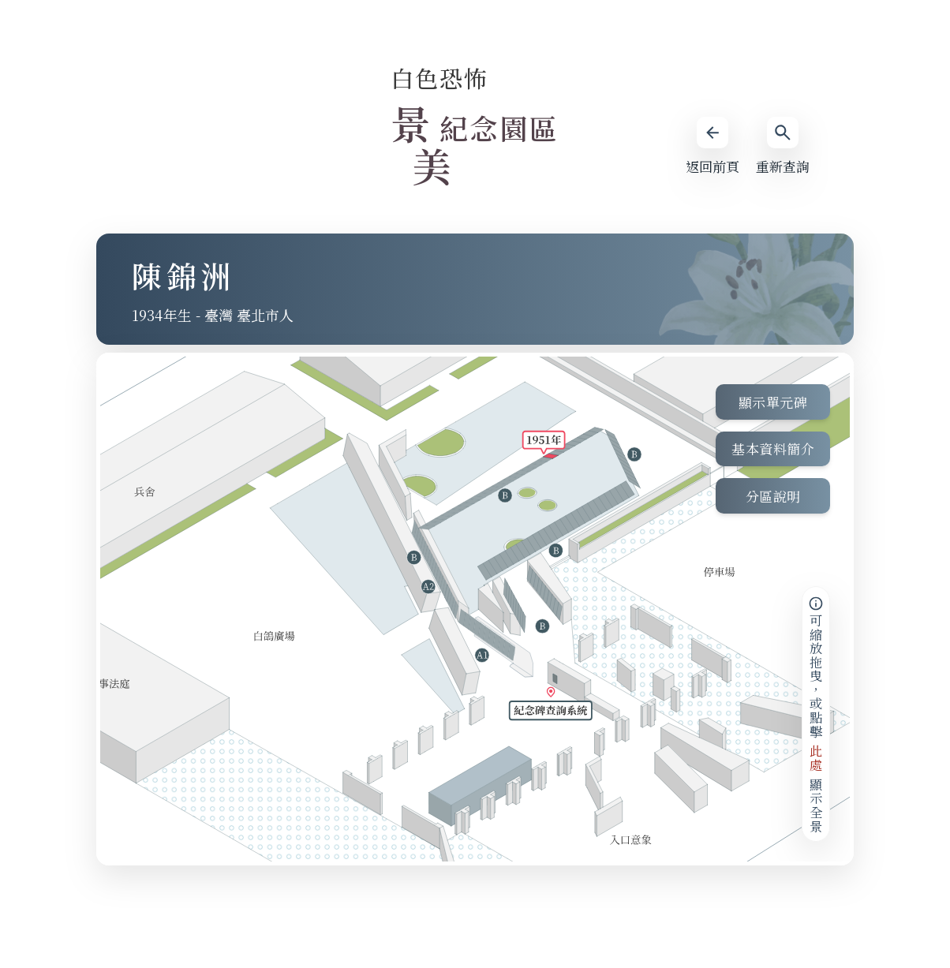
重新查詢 (783, 146)
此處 (815, 758)
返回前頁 (712, 146)
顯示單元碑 (773, 402)
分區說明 (773, 496)
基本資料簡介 (772, 449)
